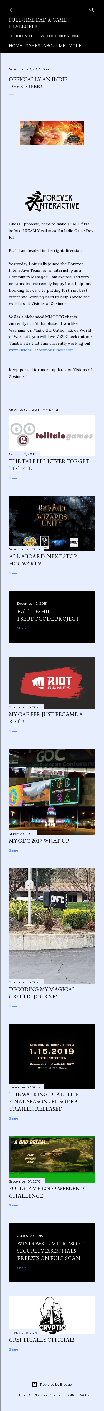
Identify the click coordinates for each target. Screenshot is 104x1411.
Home (15, 45)
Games (32, 45)
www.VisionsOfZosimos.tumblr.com (41, 349)
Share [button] (47, 69)
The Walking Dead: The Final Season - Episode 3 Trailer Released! (43, 1101)
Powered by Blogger (52, 1384)
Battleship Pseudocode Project (48, 615)
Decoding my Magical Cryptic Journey (42, 993)
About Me (54, 45)
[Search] (91, 8)
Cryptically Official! (41, 1339)
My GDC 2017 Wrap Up (39, 840)
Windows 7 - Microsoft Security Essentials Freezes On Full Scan (50, 1251)
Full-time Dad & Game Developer (38, 23)
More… (76, 45)
